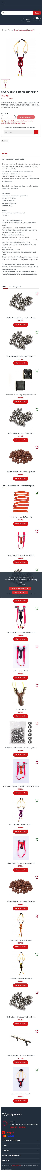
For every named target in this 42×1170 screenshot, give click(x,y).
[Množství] (8, 117)
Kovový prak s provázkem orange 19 (21, 940)
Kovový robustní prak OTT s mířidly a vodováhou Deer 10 (21, 786)
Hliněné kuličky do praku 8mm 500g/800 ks (21, 472)
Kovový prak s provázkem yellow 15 (21, 978)
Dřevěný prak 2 (21, 709)
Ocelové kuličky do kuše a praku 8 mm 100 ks (21, 356)
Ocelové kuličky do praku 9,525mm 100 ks (21, 433)
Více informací (21, 584)
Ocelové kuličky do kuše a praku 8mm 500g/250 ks (21, 748)
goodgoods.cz (16, 1165)
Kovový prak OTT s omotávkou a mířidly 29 (21, 863)
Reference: (5, 99)
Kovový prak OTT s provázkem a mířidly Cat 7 (21, 632)
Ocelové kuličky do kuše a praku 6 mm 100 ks (21, 318)
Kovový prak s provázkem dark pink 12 (21, 825)
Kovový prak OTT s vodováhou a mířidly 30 (21, 555)
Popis (4, 153)
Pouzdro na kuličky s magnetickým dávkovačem (21, 395)
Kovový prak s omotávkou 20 (21, 1094)
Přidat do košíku (25, 117)
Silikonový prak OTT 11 (21, 671)
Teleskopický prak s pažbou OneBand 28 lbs (21, 1055)
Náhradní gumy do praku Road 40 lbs (21, 517)
